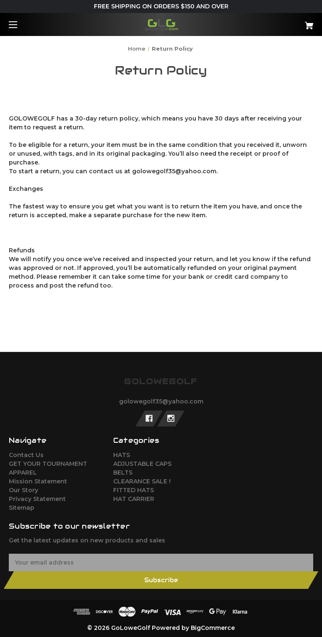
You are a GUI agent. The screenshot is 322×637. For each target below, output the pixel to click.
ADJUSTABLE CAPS (142, 463)
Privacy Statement (37, 499)
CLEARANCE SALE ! (142, 481)
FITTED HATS (133, 490)
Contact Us (26, 455)
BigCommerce (213, 628)
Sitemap (21, 507)
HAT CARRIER (133, 499)
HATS (121, 455)
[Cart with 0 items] (282, 22)
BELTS (122, 472)
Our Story (23, 490)
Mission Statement (38, 481)
